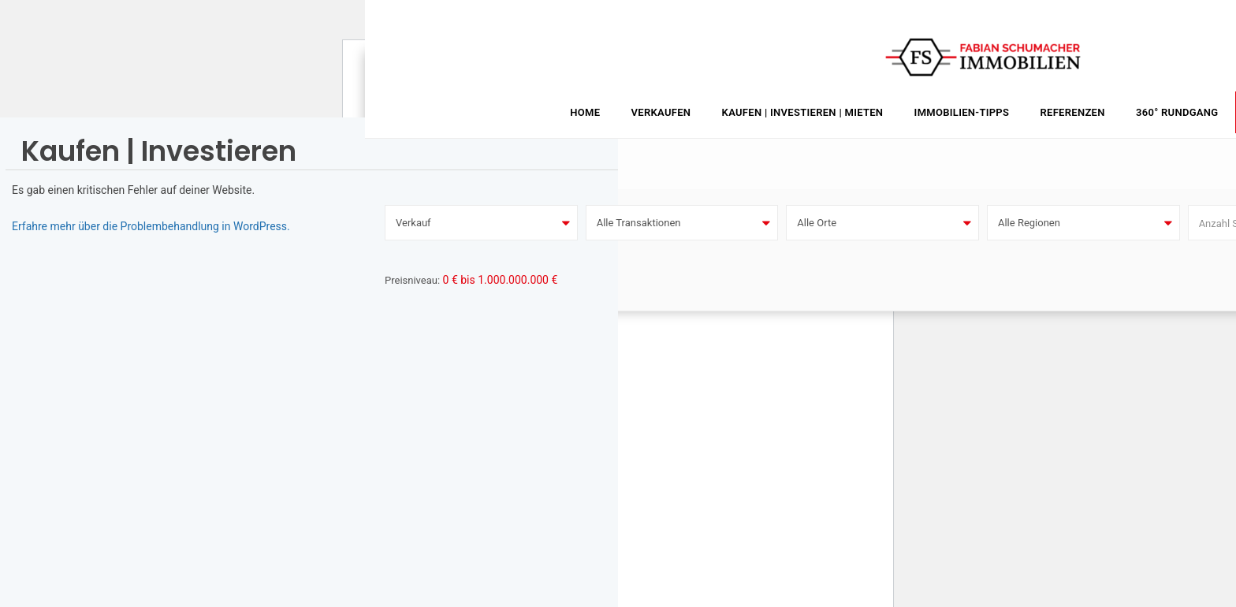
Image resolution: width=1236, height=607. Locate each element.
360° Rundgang (1177, 112)
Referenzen (1072, 112)
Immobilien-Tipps (962, 112)
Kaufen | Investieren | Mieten (803, 112)
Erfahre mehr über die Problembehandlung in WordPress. (151, 226)
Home (585, 112)
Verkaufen (661, 112)
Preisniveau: (412, 280)
